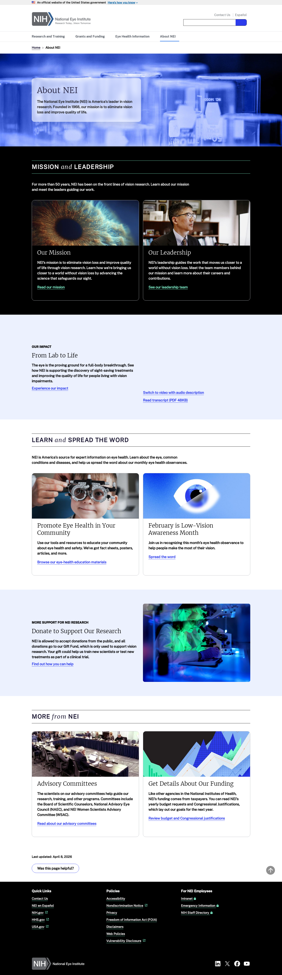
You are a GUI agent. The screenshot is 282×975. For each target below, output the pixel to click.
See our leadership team (168, 287)
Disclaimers (114, 927)
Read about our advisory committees (66, 823)
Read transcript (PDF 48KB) (165, 400)
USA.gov (41, 927)
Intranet (188, 898)
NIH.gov (40, 913)
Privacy (111, 913)
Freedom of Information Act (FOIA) (131, 920)
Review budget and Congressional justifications (186, 818)
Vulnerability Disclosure (126, 941)
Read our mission (51, 287)
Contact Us (222, 15)
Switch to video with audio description (173, 393)
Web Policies (115, 934)
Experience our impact (50, 388)
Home (36, 47)
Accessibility (115, 898)
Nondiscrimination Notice (127, 906)
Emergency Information (200, 906)
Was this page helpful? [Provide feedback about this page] (55, 868)
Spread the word (161, 557)
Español (241, 15)
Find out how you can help (52, 664)
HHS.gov (41, 920)
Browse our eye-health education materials (71, 562)
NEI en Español (43, 906)
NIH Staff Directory (197, 913)
